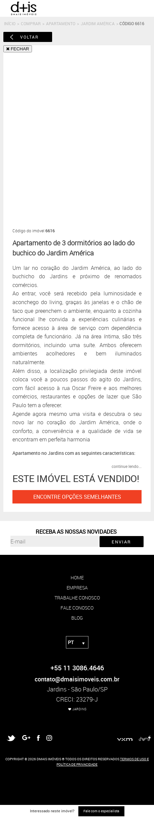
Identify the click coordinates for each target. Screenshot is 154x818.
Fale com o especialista (101, 811)
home (77, 577)
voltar (29, 37)
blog (77, 618)
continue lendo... (127, 466)
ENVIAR (121, 542)
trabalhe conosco (77, 597)
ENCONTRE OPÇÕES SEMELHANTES (77, 496)
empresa (77, 587)
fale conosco (77, 608)
